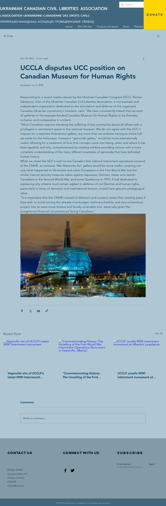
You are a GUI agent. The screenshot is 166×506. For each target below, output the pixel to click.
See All (159, 333)
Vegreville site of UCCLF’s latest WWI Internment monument (26, 375)
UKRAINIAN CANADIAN (23, 8)
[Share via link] (46, 310)
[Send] (151, 464)
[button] (158, 36)
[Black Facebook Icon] (65, 470)
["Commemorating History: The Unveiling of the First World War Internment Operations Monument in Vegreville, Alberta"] (83, 353)
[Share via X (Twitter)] (30, 310)
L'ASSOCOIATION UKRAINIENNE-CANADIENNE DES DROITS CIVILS (44, 15)
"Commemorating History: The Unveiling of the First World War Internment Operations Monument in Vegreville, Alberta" (81, 375)
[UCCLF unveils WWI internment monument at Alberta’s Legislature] (137, 353)
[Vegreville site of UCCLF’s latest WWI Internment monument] (28, 353)
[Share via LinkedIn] (38, 310)
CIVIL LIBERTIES (63, 8)
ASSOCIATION (93, 8)
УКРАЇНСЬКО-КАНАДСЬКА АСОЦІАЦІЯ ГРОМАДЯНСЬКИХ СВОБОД (47, 21)
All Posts (8, 36)
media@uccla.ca (15, 486)
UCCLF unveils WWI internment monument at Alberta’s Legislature (135, 375)
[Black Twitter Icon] (72, 470)
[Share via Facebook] (22, 310)
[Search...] (141, 5)
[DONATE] (155, 14)
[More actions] (144, 58)
